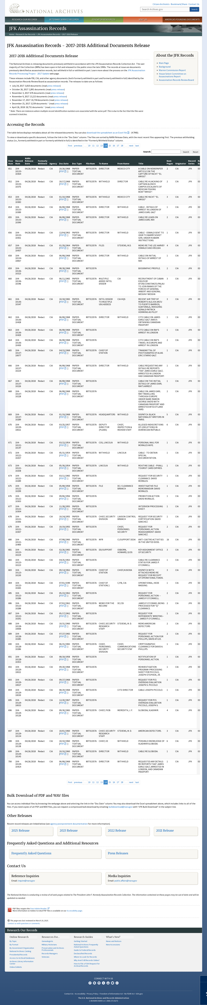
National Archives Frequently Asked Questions (86, 945)
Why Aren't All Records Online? (87, 960)
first (70, 145)
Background (164, 66)
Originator (180, 163)
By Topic (13, 941)
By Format (14, 944)
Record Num (19, 162)
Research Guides (83, 937)
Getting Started (80, 941)
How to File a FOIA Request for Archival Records (87, 964)
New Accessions (113, 944)
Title (140, 163)
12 (97, 145)
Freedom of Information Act (111, 993)
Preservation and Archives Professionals (53, 949)
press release (53, 85)
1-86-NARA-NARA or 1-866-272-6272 (103, 1000)
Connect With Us (103, 978)
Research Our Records (24, 19)
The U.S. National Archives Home (45, 8)
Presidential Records (18, 954)
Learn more (182, 1000)
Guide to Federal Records (85, 950)
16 (114, 145)
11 (93, 145)
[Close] (203, 979)
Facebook (90, 983)
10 (89, 145)
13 (101, 145)
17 (118, 145)
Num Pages (170, 162)
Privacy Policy (92, 993)
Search (194, 9)
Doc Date (64, 163)
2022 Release (117, 830)
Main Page (164, 63)
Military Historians (49, 944)
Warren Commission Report (172, 70)
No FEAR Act (129, 993)
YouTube (108, 983)
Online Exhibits (16, 967)
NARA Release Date (29, 161)
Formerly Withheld (42, 162)
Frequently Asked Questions (31, 853)
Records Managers (50, 953)
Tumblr (103, 983)
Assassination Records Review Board (176, 80)
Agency (53, 163)
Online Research (19, 937)
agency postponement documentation (69, 823)
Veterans (45, 957)
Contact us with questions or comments (24, 923)
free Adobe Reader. (39, 908)
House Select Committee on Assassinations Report (172, 75)
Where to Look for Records (85, 957)
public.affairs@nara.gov (125, 880)
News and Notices (113, 941)
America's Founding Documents (182, 19)
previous (78, 145)
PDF (62, 171)
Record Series (192, 162)
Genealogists (47, 941)
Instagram (99, 983)
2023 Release (69, 830)
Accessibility (80, 993)
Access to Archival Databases (22, 958)
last (137, 145)
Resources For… (51, 937)
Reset (195, 152)
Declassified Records (83, 953)
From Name (123, 163)
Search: (147, 151)
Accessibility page (74, 910)
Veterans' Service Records (64, 19)
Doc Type (77, 163)
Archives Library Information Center (21, 962)
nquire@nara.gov (26, 880)
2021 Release (165, 830)
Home (11, 34)
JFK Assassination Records (48, 34)
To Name (103, 163)
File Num (90, 163)
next (131, 145)
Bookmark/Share (179, 4)
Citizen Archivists (161, 4)
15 (110, 145)
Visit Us (143, 19)
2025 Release (20, 830)
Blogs (112, 983)
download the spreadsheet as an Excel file (107, 132)
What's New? (113, 937)
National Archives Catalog (20, 951)
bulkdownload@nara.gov (121, 806)
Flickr (117, 983)
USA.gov (139, 993)
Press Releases (118, 853)
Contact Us (194, 4)
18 (122, 145)
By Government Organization (22, 948)
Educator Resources (103, 19)
